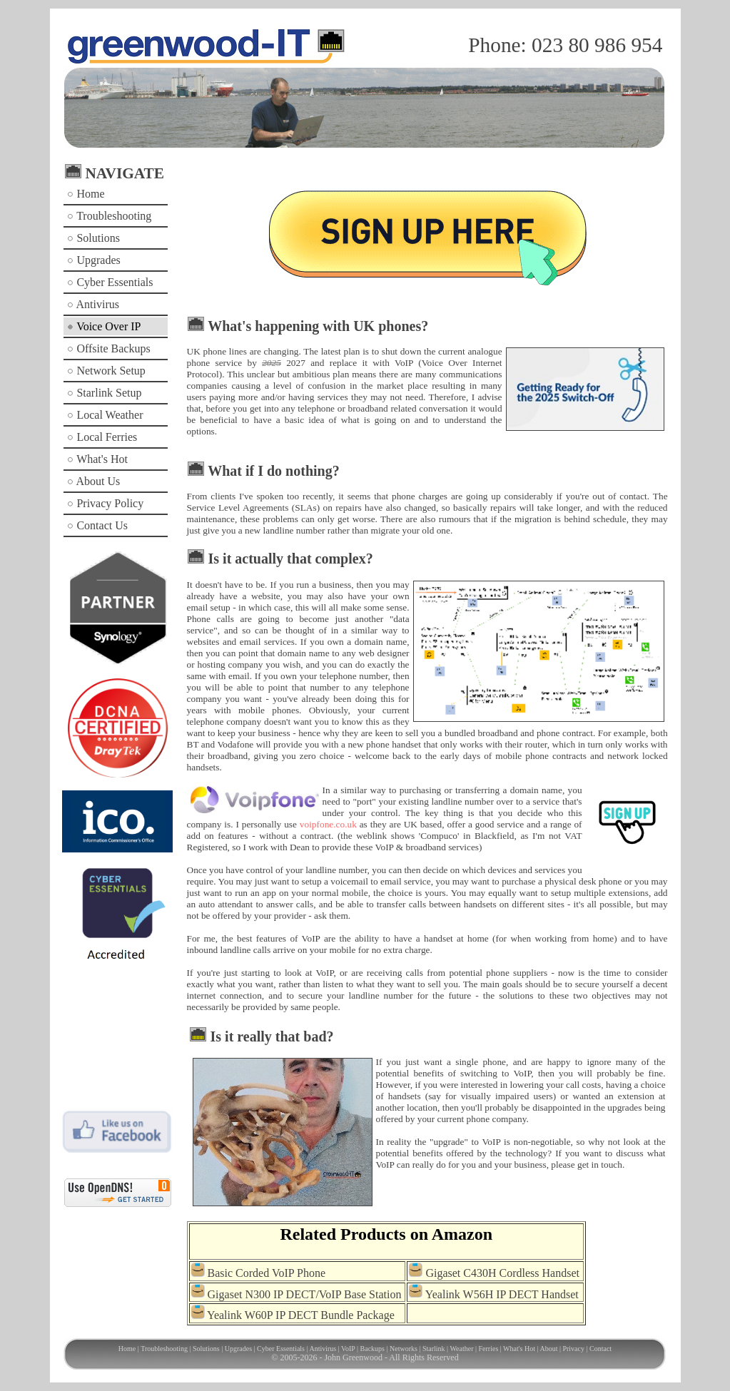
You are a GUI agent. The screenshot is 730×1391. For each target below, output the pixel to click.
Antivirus (93, 304)
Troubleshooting (109, 216)
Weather (461, 1348)
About (548, 1348)
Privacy (573, 1348)
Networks (403, 1348)
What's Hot (97, 459)
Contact (600, 1348)
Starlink (433, 1348)
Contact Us (97, 525)
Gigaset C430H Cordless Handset (502, 1273)
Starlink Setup (104, 393)
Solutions (93, 238)
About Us (93, 481)
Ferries (489, 1348)
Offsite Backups (108, 348)
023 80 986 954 (597, 45)
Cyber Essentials (110, 282)
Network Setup (106, 371)
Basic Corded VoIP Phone (266, 1273)
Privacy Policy (105, 503)
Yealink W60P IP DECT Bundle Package (301, 1315)
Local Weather (105, 415)
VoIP (348, 1348)
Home (85, 194)
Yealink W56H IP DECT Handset (502, 1294)
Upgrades (93, 260)
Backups (372, 1348)
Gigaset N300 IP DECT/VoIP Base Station (305, 1294)
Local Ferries (102, 437)
